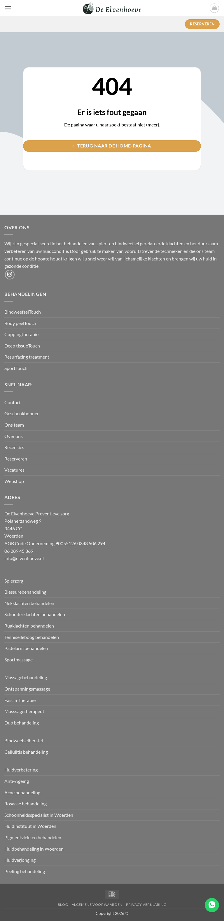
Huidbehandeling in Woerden (34, 849)
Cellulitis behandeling (26, 752)
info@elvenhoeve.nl (24, 558)
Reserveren (15, 458)
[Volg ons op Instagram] (10, 274)
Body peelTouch (20, 323)
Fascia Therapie (20, 700)
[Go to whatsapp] (212, 905)
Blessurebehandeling (25, 592)
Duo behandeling (21, 722)
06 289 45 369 (18, 551)
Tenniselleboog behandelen (31, 637)
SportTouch (15, 368)
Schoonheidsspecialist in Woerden (38, 815)
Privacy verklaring (146, 904)
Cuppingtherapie (21, 334)
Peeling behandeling (24, 871)
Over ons (13, 436)
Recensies (14, 447)
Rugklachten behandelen (29, 625)
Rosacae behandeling (25, 803)
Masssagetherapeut (24, 711)
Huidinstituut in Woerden (30, 826)
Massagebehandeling (25, 677)
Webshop (14, 481)
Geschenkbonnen (22, 413)
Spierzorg (14, 580)
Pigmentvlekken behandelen (32, 837)
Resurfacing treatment (26, 356)
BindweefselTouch (22, 311)
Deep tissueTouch (22, 345)
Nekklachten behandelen (29, 603)
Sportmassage (19, 659)
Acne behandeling (22, 792)
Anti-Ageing (16, 781)
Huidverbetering (21, 769)
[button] (7, 8)
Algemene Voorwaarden (97, 904)
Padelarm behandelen (26, 648)
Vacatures (14, 469)
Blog (63, 904)
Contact (12, 402)
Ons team (14, 425)
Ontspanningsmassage (27, 688)
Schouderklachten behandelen (34, 614)
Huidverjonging (20, 860)
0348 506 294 (91, 543)
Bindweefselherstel (24, 740)
